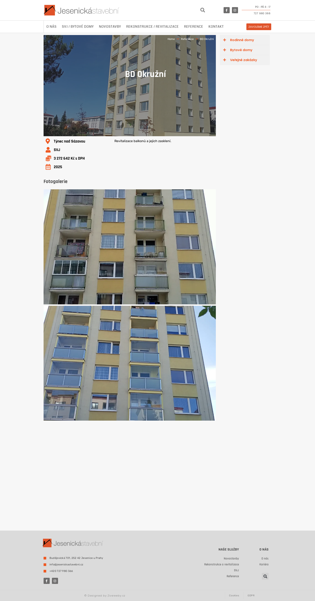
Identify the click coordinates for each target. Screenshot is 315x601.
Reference (193, 26)
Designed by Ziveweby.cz (104, 596)
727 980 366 (262, 13)
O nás (51, 26)
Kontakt (216, 26)
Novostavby (110, 26)
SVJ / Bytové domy (78, 26)
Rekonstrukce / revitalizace (152, 26)
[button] (202, 10)
